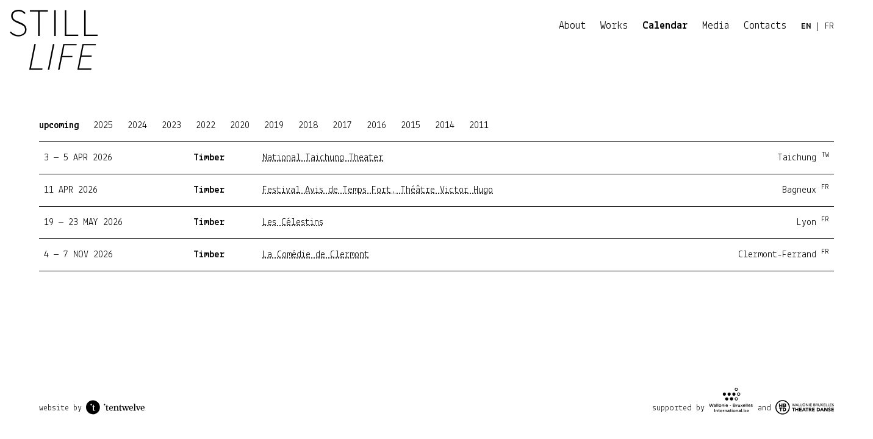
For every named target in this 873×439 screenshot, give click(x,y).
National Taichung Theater (322, 158)
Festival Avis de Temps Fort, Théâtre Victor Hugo (377, 190)
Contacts (765, 26)
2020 (240, 125)
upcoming (59, 125)
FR (829, 26)
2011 (479, 125)
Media (715, 26)
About (572, 26)
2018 (308, 125)
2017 (342, 125)
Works (614, 26)
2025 (103, 125)
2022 (205, 125)
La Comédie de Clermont (315, 255)
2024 (137, 125)
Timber (209, 158)
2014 (444, 125)
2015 (410, 125)
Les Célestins (292, 222)
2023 (171, 125)
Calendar (665, 26)
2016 (376, 125)
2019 (274, 125)
